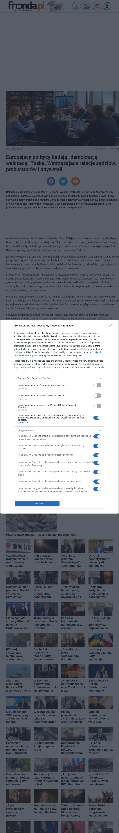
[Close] (112, 326)
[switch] (97, 385)
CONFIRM (37, 503)
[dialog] (59, 416)
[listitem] (59, 378)
